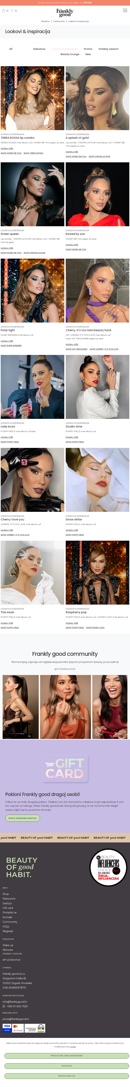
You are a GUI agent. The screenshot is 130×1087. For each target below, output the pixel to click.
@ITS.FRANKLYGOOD (65, 669)
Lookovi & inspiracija (78, 21)
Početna (45, 21)
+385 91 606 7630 (15, 1006)
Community (59, 21)
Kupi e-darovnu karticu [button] (23, 818)
